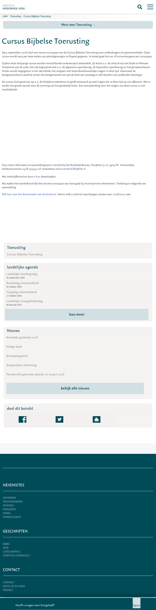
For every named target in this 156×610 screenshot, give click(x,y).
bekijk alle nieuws (75, 388)
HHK (5, 16)
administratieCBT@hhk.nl (70, 169)
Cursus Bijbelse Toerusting (37, 16)
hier (38, 176)
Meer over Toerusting (78, 25)
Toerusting (15, 16)
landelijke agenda (22, 267)
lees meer (76, 314)
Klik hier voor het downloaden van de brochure (29, 194)
